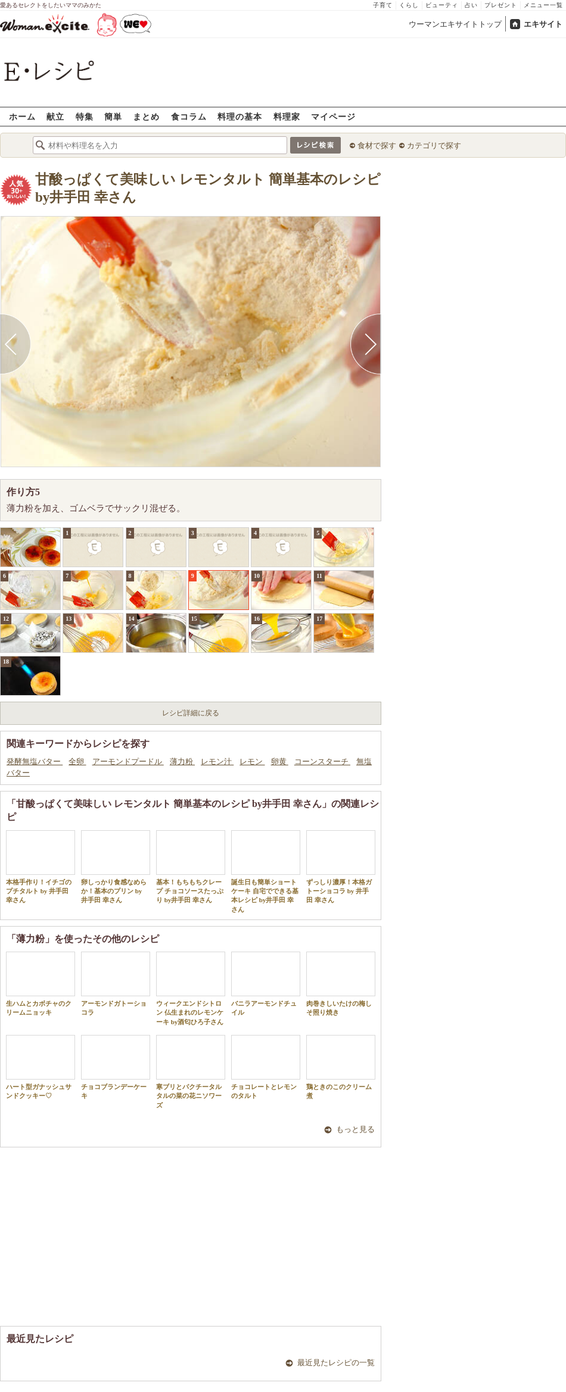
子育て (383, 5)
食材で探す (376, 145)
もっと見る (355, 1129)
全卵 (77, 761)
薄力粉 (182, 761)
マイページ (333, 116)
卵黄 (279, 761)
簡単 (113, 116)
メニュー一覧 (543, 5)
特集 (85, 116)
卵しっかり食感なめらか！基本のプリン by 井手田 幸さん (115, 867)
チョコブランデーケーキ (115, 1067)
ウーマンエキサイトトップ (455, 24)
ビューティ (441, 5)
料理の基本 (239, 116)
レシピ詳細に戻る (190, 713)
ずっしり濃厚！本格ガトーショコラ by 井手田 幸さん (340, 867)
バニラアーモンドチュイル (265, 984)
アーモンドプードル (128, 761)
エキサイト (543, 24)
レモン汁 (217, 761)
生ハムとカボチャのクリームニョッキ (40, 984)
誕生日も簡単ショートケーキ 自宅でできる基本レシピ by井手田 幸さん (265, 871)
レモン (252, 761)
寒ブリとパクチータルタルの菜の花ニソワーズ (190, 1072)
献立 (55, 116)
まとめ (146, 116)
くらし (409, 5)
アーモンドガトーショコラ (115, 984)
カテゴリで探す (434, 145)
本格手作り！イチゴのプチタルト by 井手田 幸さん (40, 867)
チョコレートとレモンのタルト (265, 1067)
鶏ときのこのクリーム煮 (340, 1067)
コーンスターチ (322, 761)
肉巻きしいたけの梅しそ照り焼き (340, 984)
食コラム (189, 116)
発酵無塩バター (35, 761)
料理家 (286, 116)
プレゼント (500, 5)
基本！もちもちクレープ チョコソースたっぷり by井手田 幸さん (190, 867)
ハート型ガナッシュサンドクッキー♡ (40, 1067)
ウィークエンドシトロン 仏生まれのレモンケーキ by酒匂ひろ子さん (190, 988)
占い (471, 5)
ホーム (22, 116)
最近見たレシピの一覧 (336, 1362)
